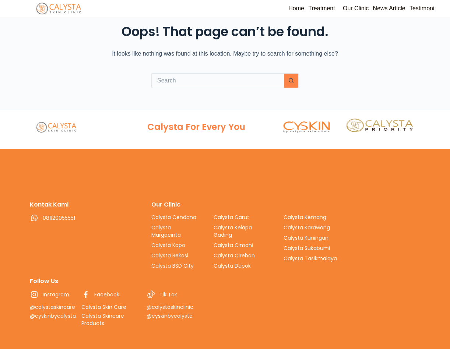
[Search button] (291, 80)
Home (265, 8)
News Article (379, 8)
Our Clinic (338, 8)
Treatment (297, 8)
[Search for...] (217, 80)
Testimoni (418, 8)
